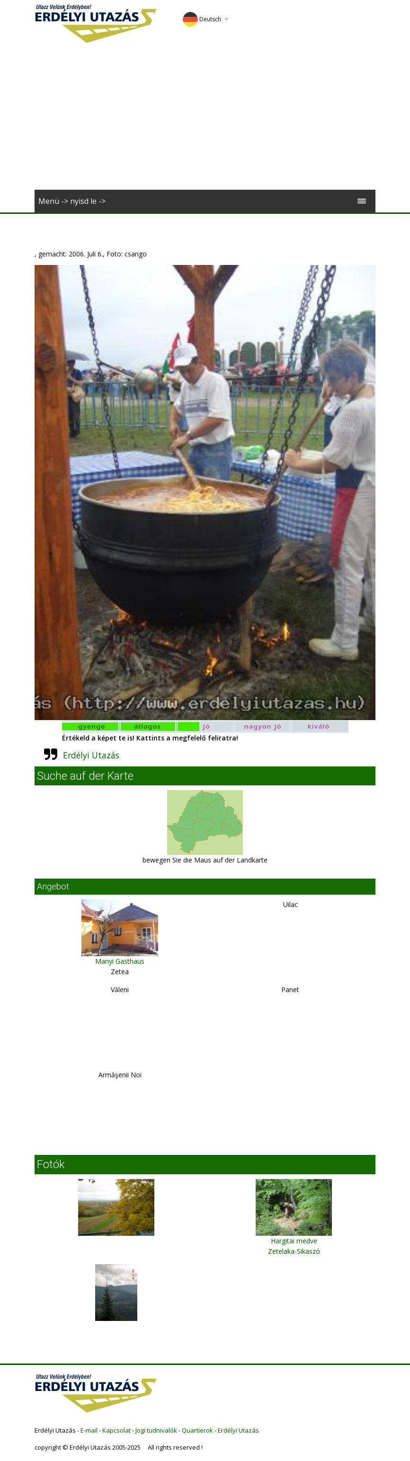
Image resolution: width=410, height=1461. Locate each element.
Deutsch (202, 19)
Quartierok (197, 1430)
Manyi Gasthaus (119, 961)
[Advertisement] (205, 119)
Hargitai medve (294, 1240)
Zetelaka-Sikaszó (294, 1251)
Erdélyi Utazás (91, 755)
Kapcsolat (116, 1430)
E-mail (89, 1430)
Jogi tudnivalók (156, 1430)
